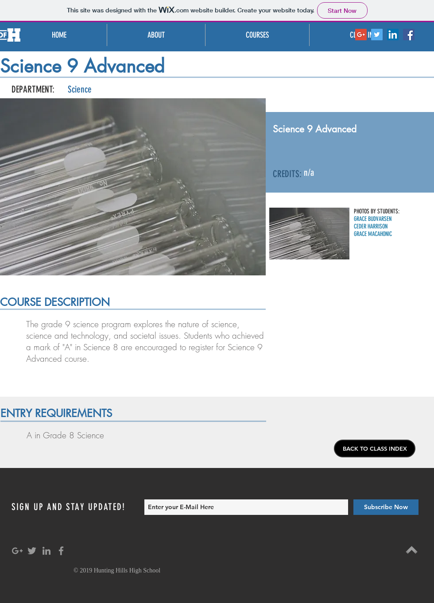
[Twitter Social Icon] (377, 34)
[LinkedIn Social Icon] (393, 34)
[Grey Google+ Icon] (17, 551)
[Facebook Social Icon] (409, 34)
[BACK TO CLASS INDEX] (374, 448)
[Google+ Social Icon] (361, 34)
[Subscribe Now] (385, 507)
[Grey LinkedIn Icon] (46, 551)
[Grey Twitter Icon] (32, 551)
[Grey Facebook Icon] (61, 551)
